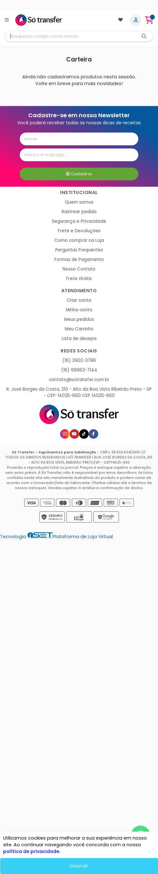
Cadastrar (79, 174)
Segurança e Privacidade (79, 221)
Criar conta (79, 300)
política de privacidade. (31, 851)
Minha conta (79, 310)
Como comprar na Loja (79, 240)
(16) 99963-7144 (79, 370)
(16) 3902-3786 (79, 361)
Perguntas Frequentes (79, 250)
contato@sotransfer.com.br (79, 380)
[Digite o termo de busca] (70, 36)
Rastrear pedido (79, 212)
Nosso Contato (79, 269)
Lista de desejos (79, 339)
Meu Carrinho (79, 329)
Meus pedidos (79, 319)
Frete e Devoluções (79, 231)
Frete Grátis (79, 279)
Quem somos (79, 202)
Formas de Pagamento (79, 259)
